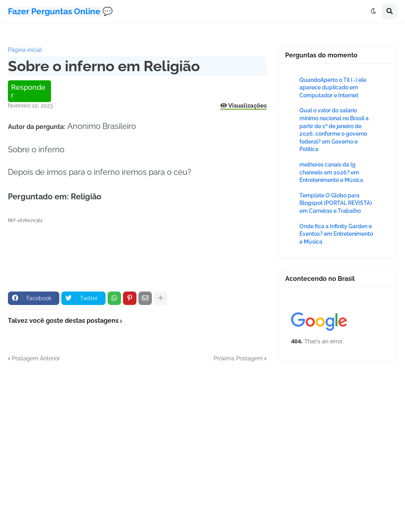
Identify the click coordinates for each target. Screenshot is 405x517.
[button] (373, 11)
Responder (28, 91)
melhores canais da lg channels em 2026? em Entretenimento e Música (331, 172)
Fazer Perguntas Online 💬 (60, 11)
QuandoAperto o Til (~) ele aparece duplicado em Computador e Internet (332, 87)
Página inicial (25, 50)
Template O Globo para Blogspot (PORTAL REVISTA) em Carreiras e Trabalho (335, 203)
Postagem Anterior (36, 358)
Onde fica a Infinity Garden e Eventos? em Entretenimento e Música (336, 234)
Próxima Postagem (238, 358)
